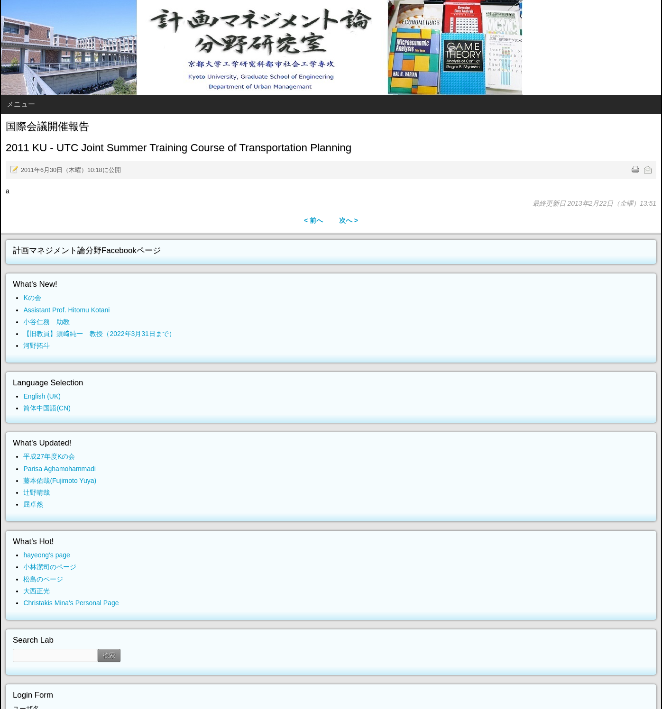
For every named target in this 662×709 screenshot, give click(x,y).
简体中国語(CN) (47, 408)
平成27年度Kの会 (49, 456)
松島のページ (43, 579)
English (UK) (42, 396)
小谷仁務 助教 (46, 322)
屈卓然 (33, 504)
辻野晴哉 (36, 492)
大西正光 (36, 591)
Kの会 (32, 297)
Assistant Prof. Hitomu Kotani (66, 310)
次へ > (348, 220)
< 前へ (313, 220)
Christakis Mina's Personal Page (71, 603)
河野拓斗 (36, 345)
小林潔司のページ (49, 567)
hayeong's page (46, 555)
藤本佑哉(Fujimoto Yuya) (59, 480)
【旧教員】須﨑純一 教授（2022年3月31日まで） (99, 333)
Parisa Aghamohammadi (59, 469)
